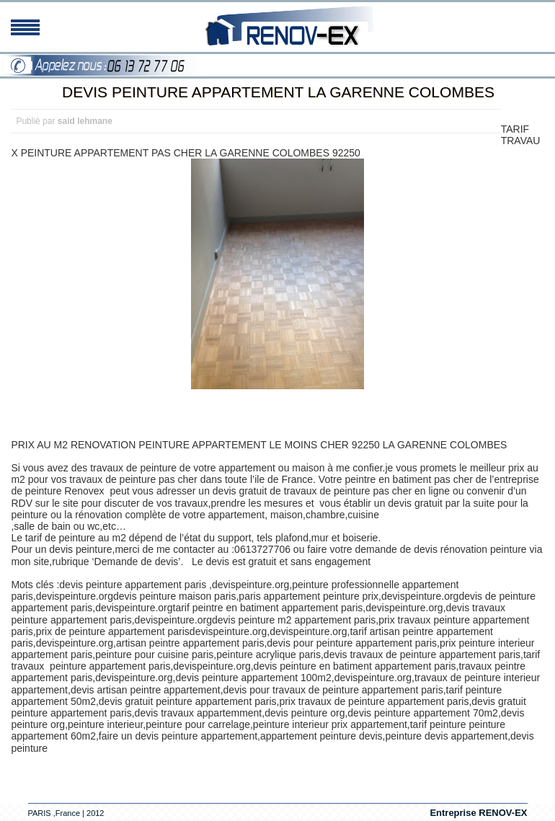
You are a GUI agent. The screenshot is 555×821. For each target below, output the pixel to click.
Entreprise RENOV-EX (478, 812)
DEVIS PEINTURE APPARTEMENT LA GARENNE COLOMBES (278, 92)
